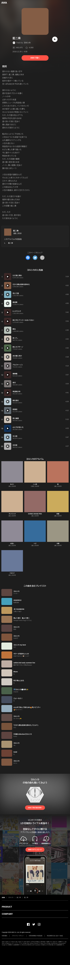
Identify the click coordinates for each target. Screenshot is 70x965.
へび (35, 543)
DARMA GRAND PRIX (35, 514)
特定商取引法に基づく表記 (55, 936)
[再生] (55, 39)
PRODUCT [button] (7, 906)
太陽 (58, 543)
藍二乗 (16, 231)
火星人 (12, 543)
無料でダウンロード (35, 850)
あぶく (12, 484)
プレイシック (12, 514)
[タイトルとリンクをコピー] (42, 257)
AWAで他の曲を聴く (35, 808)
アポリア (12, 573)
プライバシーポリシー (18, 936)
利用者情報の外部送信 (35, 936)
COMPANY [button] (7, 914)
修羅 (58, 514)
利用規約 (4, 936)
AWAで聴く (35, 58)
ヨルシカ (27, 43)
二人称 (35, 484)
